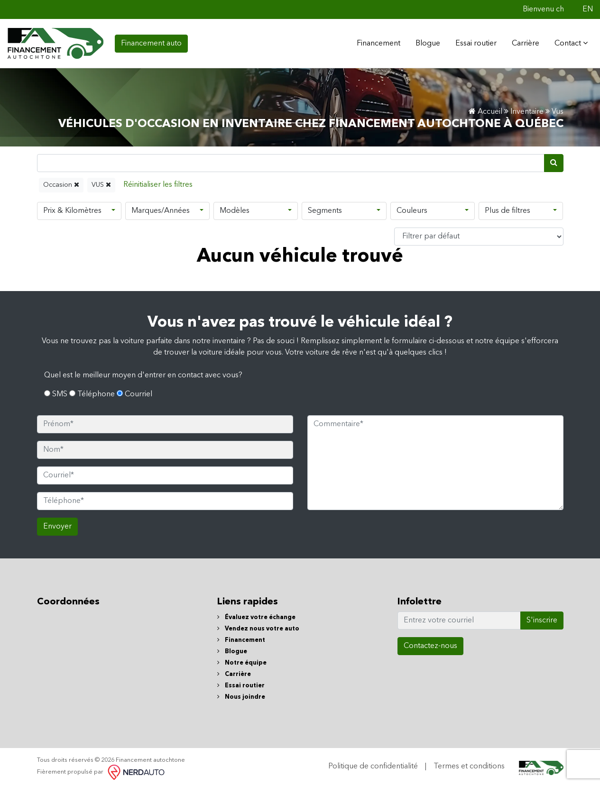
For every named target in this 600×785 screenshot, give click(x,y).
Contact (568, 41)
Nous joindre (241, 694)
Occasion (61, 181)
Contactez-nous (430, 643)
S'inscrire (541, 617)
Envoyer (57, 524)
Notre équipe (242, 660)
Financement (241, 637)
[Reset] (158, 182)
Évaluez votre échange (256, 615)
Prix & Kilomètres (72, 208)
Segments (325, 208)
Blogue (425, 42)
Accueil (485, 109)
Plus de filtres (507, 208)
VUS (101, 181)
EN (587, 9)
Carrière (522, 42)
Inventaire (527, 109)
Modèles (234, 208)
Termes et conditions (469, 763)
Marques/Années (160, 208)
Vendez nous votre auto (258, 626)
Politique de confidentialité (373, 763)
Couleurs (412, 208)
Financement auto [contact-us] (151, 42)
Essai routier (473, 42)
